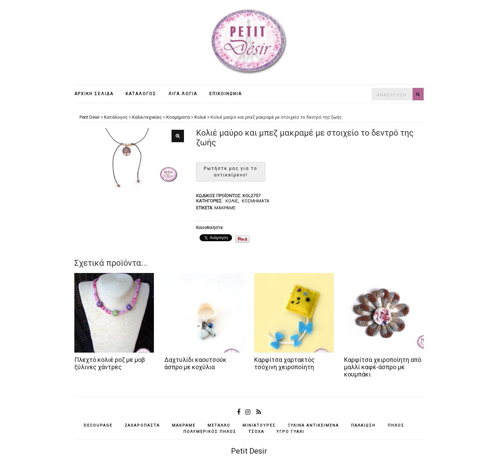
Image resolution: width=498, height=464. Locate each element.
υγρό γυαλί (290, 431)
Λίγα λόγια (182, 93)
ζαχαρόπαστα (142, 425)
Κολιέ (231, 200)
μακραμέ (225, 207)
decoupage (98, 425)
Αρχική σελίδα (93, 93)
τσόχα (256, 431)
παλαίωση (363, 425)
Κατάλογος (141, 93)
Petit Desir (249, 451)
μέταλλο (219, 425)
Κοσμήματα (255, 200)
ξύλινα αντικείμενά (313, 425)
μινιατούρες (259, 425)
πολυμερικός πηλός (209, 431)
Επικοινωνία (225, 93)
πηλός (396, 425)
